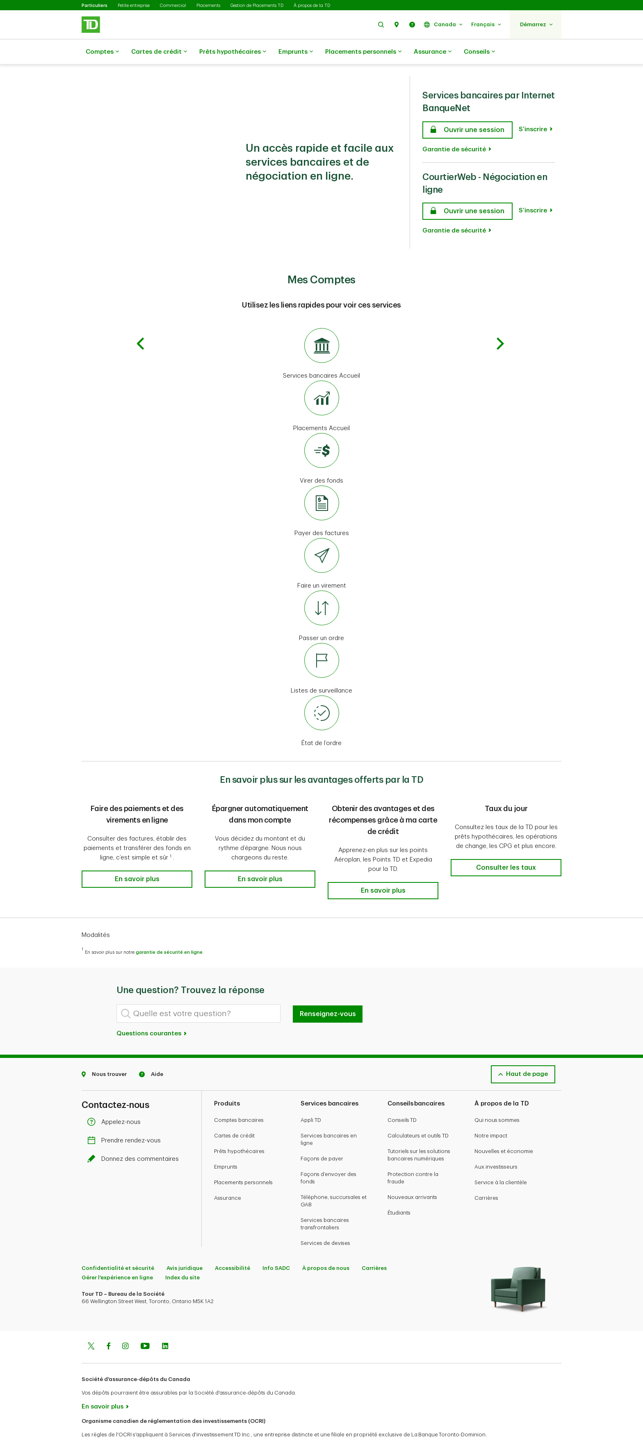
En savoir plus (102, 1386)
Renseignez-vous (328, 993)
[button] (381, 24)
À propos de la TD (312, 5)
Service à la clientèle (500, 1162)
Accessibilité (232, 1247)
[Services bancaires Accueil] (321, 334)
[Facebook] (108, 1326)
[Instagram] (125, 1326)
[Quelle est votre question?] (198, 993)
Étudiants (399, 1192)
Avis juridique (184, 1247)
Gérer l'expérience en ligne (117, 1257)
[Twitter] (91, 1326)
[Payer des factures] (321, 491)
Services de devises (325, 1222)
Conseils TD (402, 1099)
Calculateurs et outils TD (418, 1115)
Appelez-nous (116, 1102)
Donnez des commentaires (135, 1138)
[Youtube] (145, 1326)
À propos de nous (325, 1247)
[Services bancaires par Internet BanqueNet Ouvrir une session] (467, 109)
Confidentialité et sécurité (118, 1247)
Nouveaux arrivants (412, 1176)
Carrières (486, 1177)
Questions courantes (151, 1013)
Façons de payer (322, 1138)
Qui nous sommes (497, 1099)
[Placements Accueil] (321, 386)
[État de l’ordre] (321, 701)
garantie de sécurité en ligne (169, 932)
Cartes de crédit (159, 52)
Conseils (479, 52)
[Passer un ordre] (321, 596)
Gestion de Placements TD (256, 5)
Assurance (432, 52)
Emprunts (295, 52)
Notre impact (490, 1115)
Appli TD (311, 1099)
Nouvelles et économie (503, 1130)
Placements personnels (363, 52)
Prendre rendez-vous (126, 1120)
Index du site (182, 1257)
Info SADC (276, 1247)
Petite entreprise (134, 5)
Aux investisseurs (496, 1146)
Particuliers (94, 5)
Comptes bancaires (239, 1099)
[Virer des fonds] (321, 439)
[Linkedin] (165, 1326)
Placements (208, 5)
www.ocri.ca (100, 1428)
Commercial (173, 5)
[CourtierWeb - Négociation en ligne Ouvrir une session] (467, 190)
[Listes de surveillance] (321, 648)
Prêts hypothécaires (232, 52)
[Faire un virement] (321, 543)
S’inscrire (533, 109)
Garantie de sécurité (454, 129)
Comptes (102, 52)
